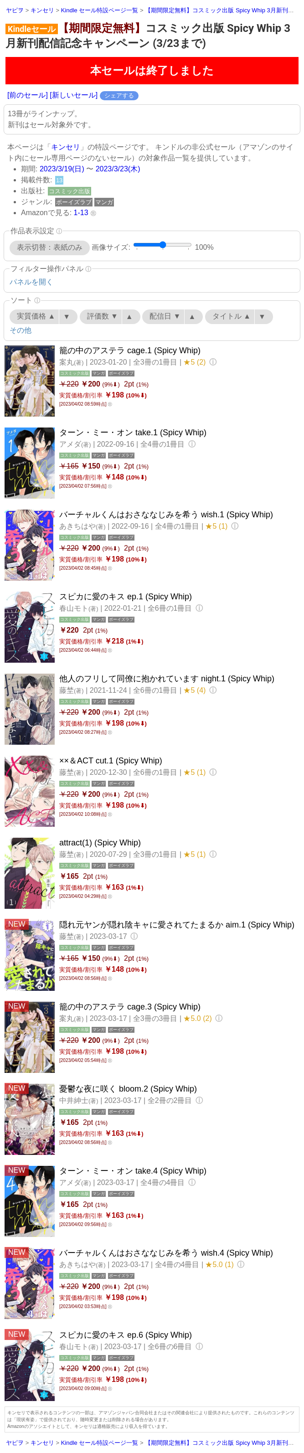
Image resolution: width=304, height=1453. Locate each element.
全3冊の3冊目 (156, 1018)
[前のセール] (27, 95)
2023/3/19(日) (62, 169)
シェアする (119, 95)
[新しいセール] (74, 95)
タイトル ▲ (231, 316)
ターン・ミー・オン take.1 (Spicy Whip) (132, 432)
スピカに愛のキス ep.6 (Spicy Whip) (125, 1335)
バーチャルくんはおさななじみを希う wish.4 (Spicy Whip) (166, 1252)
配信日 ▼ (164, 316)
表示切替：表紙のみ (49, 247)
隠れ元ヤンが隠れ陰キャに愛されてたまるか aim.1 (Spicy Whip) (176, 924)
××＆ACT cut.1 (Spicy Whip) (110, 760)
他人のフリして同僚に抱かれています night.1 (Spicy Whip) (166, 678)
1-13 (81, 212)
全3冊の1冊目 (156, 362)
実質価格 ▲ (36, 316)
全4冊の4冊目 (163, 1182)
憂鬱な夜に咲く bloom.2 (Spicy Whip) (128, 1088)
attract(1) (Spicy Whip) (100, 842)
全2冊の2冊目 (171, 1100)
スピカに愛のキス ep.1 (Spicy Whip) (125, 596)
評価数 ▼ (102, 316)
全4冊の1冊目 (163, 444)
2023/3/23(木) (118, 169)
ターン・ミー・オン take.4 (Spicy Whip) (132, 1170)
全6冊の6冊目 (171, 1346)
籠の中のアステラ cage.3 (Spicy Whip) (130, 1006)
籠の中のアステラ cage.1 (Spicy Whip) (130, 350)
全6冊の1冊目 (171, 608)
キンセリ (65, 147)
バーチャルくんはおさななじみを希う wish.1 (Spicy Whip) (166, 514)
